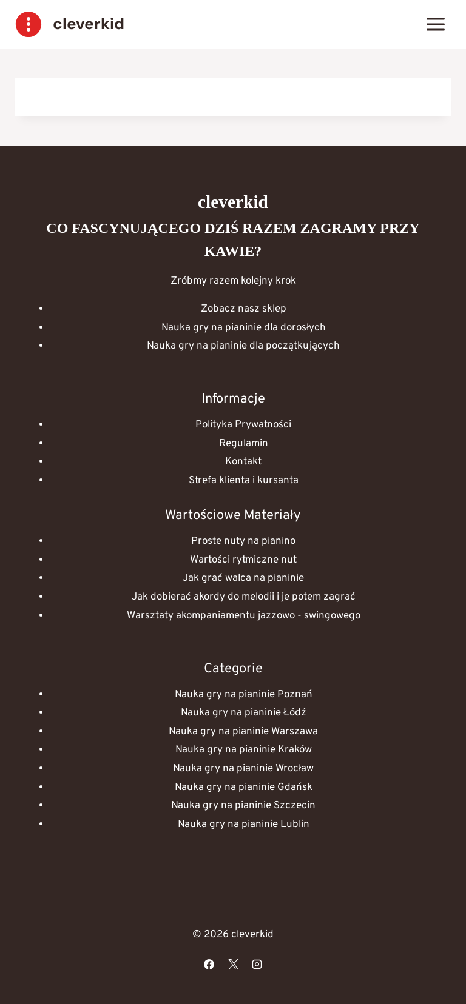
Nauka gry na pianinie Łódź (243, 713)
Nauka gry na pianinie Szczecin (243, 805)
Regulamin (243, 443)
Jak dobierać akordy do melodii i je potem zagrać (244, 597)
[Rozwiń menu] (435, 24)
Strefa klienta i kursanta (244, 480)
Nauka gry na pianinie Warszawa (243, 731)
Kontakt (243, 462)
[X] (233, 964)
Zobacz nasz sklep (243, 309)
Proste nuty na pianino (243, 541)
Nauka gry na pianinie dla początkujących (243, 346)
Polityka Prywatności (243, 425)
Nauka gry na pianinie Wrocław (243, 768)
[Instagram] (256, 964)
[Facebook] (209, 964)
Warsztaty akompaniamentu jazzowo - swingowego (243, 616)
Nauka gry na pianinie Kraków (243, 750)
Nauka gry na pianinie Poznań (243, 694)
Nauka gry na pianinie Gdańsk (243, 787)
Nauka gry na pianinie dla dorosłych (243, 328)
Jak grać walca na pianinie (243, 578)
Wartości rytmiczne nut (243, 560)
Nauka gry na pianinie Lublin (243, 824)
